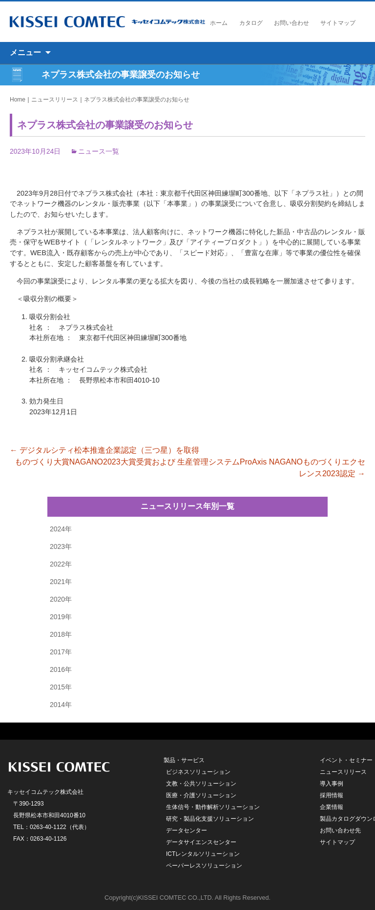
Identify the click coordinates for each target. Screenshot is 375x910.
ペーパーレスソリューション (204, 865)
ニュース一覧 (98, 151)
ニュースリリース (54, 99)
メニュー (25, 52)
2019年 (61, 617)
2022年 (61, 564)
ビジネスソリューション (198, 771)
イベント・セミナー (346, 760)
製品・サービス (184, 760)
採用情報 (331, 795)
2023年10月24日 (35, 151)
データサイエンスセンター (201, 842)
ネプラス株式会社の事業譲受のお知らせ (136, 99)
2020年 (61, 599)
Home (17, 99)
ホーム (219, 23)
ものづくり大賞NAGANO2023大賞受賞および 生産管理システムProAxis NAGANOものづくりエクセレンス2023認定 (190, 468)
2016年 (61, 669)
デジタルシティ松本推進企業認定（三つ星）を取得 (104, 450)
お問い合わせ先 (340, 830)
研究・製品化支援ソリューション (210, 818)
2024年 (61, 529)
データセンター (186, 830)
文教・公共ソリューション (201, 783)
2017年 (61, 652)
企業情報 (331, 807)
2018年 (61, 634)
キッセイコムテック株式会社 (107, 21)
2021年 (61, 582)
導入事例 (331, 783)
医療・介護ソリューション (201, 795)
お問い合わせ (291, 23)
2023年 (61, 546)
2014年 (61, 704)
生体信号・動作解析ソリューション (213, 807)
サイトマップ (337, 23)
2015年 (61, 687)
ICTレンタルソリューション (203, 853)
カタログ (251, 23)
